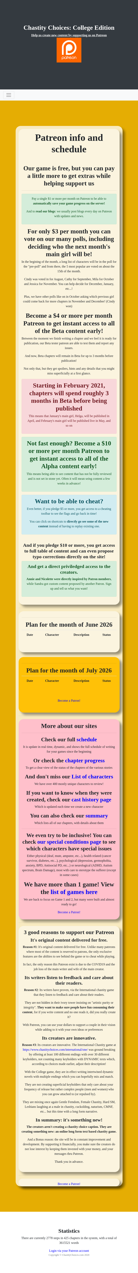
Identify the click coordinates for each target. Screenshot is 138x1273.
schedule (87, 739)
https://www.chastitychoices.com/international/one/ (55, 1049)
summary (97, 816)
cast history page (91, 799)
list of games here (73, 891)
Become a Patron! (69, 700)
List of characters (92, 776)
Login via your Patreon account (69, 1250)
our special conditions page (69, 842)
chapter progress (85, 760)
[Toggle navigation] (8, 95)
